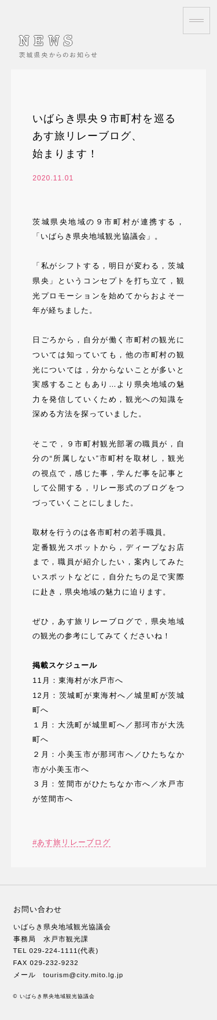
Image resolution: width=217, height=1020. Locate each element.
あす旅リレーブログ (73, 842)
